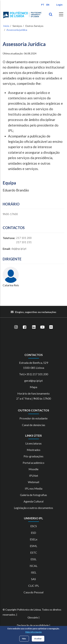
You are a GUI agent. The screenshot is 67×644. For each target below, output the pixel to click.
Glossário (33, 617)
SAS (33, 579)
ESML (33, 546)
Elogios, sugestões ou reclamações (35, 312)
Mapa (33, 387)
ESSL (33, 559)
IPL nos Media (33, 488)
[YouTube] (42, 327)
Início (6, 25)
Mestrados (33, 449)
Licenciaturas (33, 443)
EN (47, 4)
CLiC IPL (33, 585)
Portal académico (33, 462)
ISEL (33, 572)
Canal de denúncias (33, 425)
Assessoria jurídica (16, 29)
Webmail (33, 482)
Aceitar (38, 638)
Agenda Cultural (33, 501)
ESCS (33, 526)
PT (42, 4)
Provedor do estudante (33, 418)
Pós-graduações (33, 456)
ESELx (33, 539)
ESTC (33, 552)
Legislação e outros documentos (33, 507)
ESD (33, 532)
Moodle (33, 469)
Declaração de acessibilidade (33, 625)
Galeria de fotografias (33, 495)
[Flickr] (51, 327)
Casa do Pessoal (33, 592)
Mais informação (33, 632)
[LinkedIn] (34, 327)
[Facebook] (24, 327)
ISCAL (33, 565)
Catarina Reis (11, 285)
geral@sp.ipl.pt (33, 380)
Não (24, 638)
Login (59, 4)
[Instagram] (16, 327)
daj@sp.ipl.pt (18, 248)
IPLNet (33, 475)
